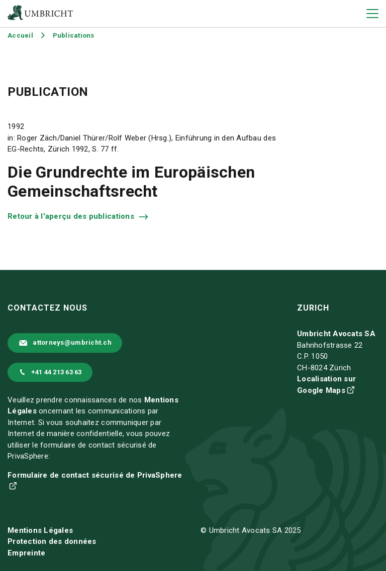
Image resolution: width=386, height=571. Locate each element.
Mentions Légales (40, 530)
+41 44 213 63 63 (56, 372)
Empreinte (26, 552)
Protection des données (52, 541)
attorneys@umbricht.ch (72, 342)
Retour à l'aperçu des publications (72, 216)
